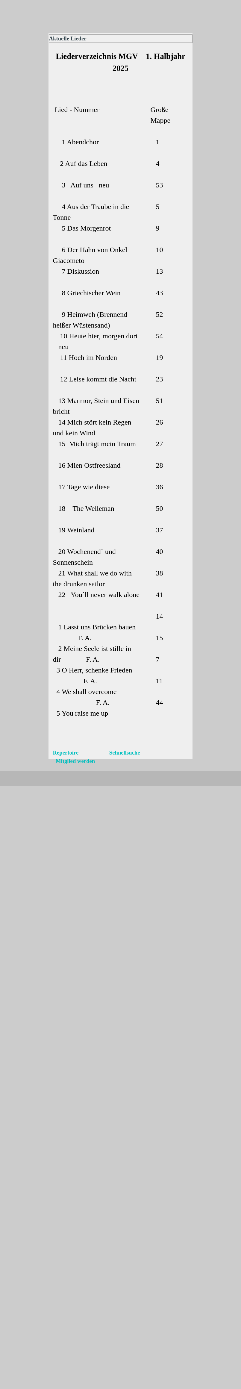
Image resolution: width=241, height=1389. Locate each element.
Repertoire (66, 752)
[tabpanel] (120, 71)
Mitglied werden (74, 761)
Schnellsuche (124, 752)
